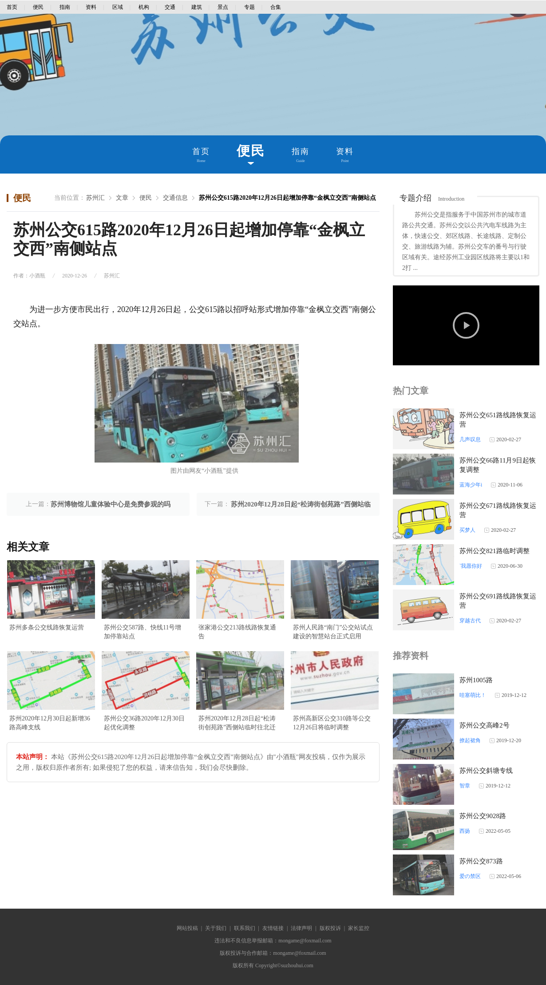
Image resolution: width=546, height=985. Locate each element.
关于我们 (215, 928)
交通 (170, 7)
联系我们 (244, 928)
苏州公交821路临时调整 (494, 550)
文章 (122, 197)
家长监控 (358, 928)
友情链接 (273, 928)
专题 (249, 7)
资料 (91, 7)
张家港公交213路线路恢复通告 (237, 632)
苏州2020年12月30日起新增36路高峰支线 (49, 723)
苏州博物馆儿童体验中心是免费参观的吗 (110, 504)
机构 (143, 7)
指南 (64, 7)
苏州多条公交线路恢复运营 (46, 627)
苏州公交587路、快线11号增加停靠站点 (142, 632)
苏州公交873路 (481, 861)
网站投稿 (187, 928)
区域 (117, 7)
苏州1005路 (476, 680)
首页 (12, 7)
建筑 (196, 7)
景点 (223, 7)
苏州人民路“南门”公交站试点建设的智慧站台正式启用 (333, 632)
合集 (275, 7)
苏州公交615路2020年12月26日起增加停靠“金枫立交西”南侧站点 (287, 197)
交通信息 (175, 197)
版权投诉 (330, 928)
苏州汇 (95, 197)
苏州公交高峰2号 (484, 725)
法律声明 (301, 928)
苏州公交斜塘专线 (486, 770)
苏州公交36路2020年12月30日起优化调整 (144, 723)
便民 (38, 7)
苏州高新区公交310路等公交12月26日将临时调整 (332, 723)
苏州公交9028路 (482, 815)
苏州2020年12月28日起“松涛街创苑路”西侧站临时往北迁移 (237, 723)
